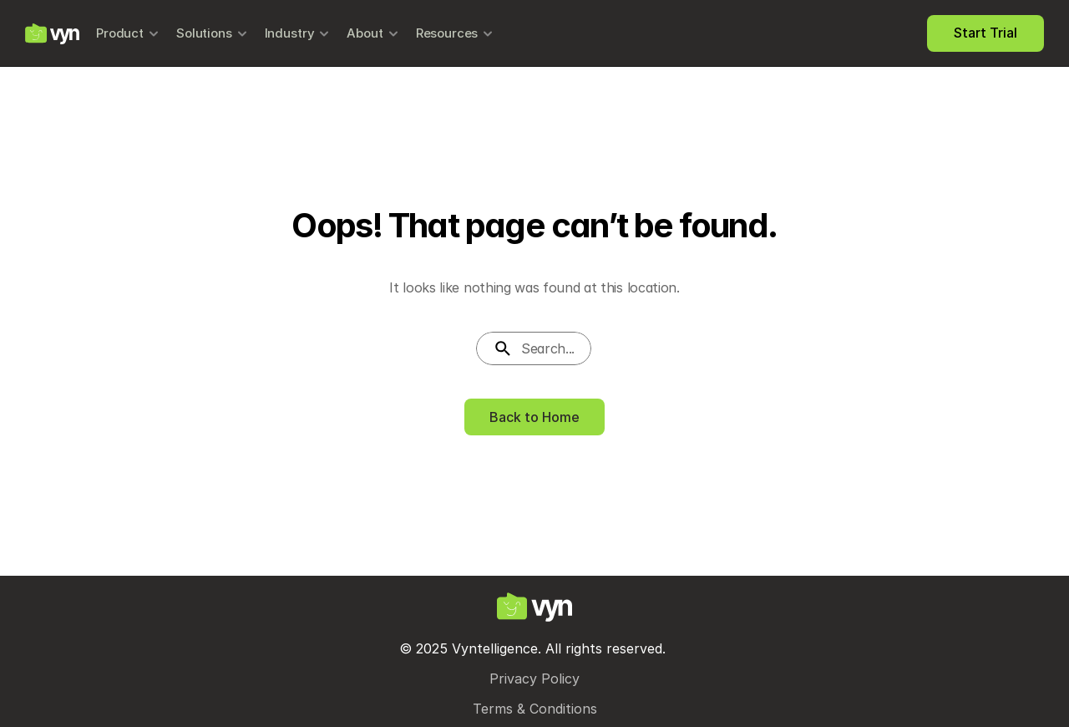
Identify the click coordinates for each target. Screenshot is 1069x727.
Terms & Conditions (535, 708)
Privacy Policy (534, 678)
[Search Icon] (534, 348)
